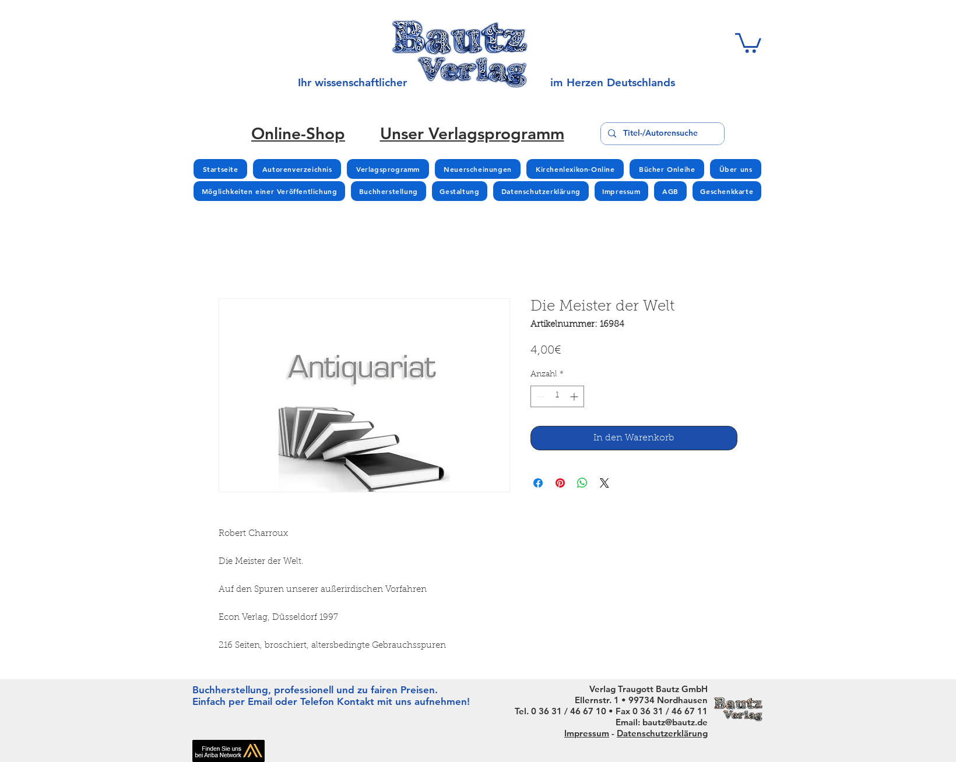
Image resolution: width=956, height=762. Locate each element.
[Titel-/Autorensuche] (661, 133)
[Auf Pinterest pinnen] (560, 483)
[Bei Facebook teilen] (538, 483)
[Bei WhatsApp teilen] (582, 483)
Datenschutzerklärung (662, 733)
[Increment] (575, 396)
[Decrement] (539, 396)
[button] (748, 42)
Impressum (586, 733)
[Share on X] (604, 483)
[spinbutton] (557, 396)
